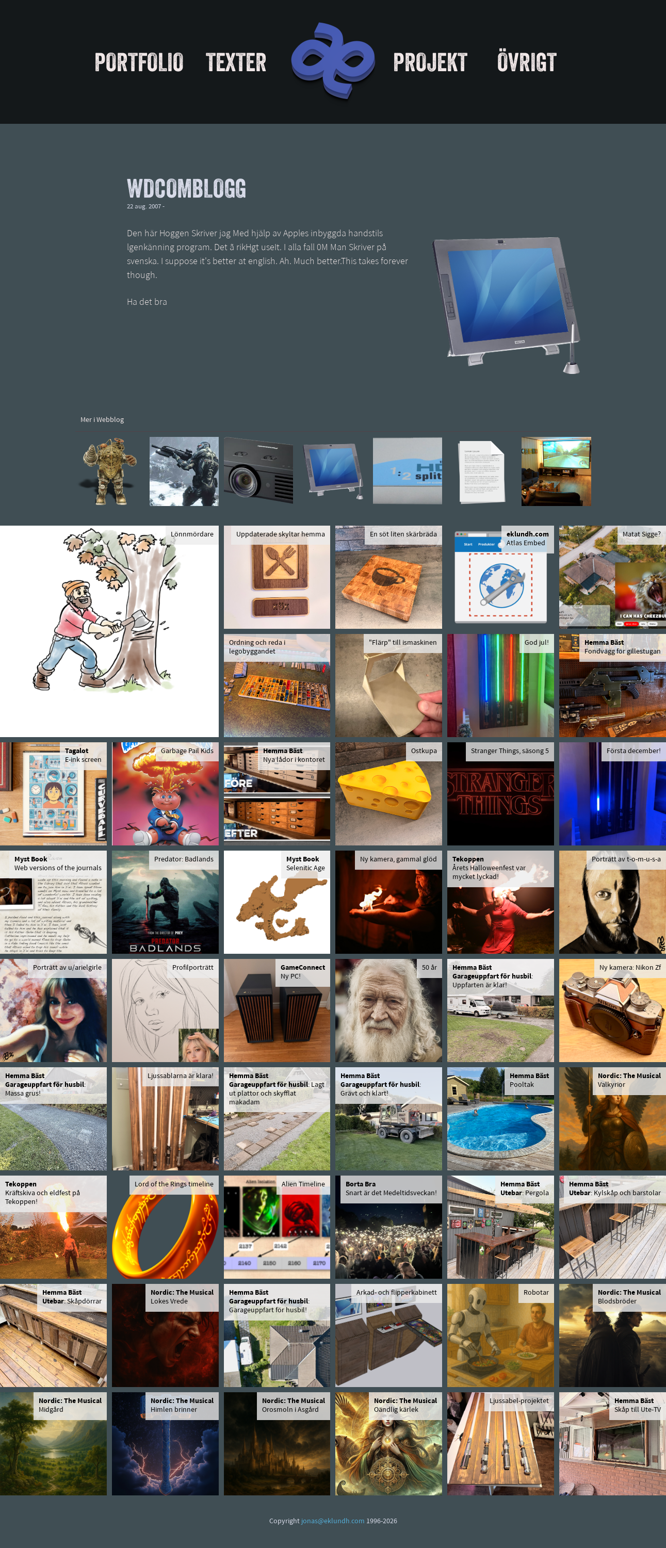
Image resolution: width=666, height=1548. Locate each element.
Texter (236, 62)
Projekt (430, 62)
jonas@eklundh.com (333, 1521)
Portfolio (139, 62)
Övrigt (527, 62)
